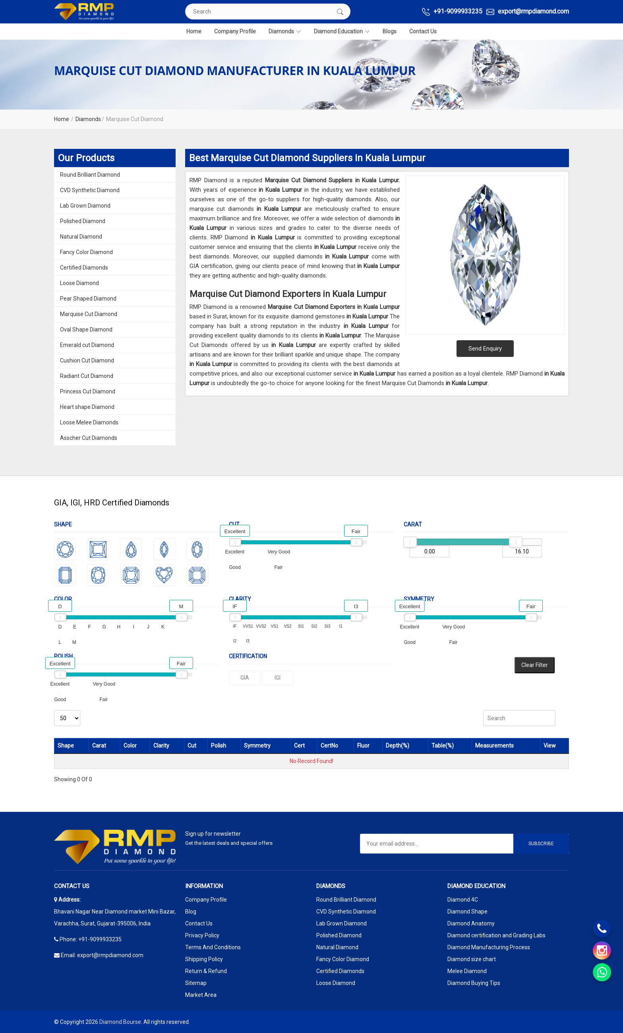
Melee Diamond (467, 971)
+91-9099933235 (452, 12)
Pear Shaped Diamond (88, 298)
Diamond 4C (462, 899)
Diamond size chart (471, 959)
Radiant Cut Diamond (86, 376)
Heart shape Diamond (87, 407)
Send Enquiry (485, 348)
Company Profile (235, 31)
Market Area (201, 995)
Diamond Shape (467, 911)
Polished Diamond (82, 221)
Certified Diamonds (84, 267)
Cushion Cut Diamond (87, 360)
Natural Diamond (81, 236)
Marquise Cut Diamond (88, 314)
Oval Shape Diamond (86, 329)
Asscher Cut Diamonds (88, 438)
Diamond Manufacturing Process (488, 947)
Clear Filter (534, 665)
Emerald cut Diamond (87, 345)
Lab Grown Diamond (85, 205)
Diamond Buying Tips (473, 983)
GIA (244, 678)
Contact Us (423, 31)
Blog (190, 911)
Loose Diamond (79, 283)
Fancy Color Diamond (86, 252)
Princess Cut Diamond (87, 391)
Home (193, 31)
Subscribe (541, 843)
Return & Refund (206, 971)
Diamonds (285, 31)
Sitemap (196, 983)
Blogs (390, 31)
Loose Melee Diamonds (89, 422)
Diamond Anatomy (471, 923)
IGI (278, 678)
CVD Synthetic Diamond (90, 190)
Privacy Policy (202, 935)
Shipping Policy (204, 959)
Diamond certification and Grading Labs (496, 935)
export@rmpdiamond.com (527, 12)
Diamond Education (342, 31)
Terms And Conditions (213, 947)
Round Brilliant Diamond (90, 175)
